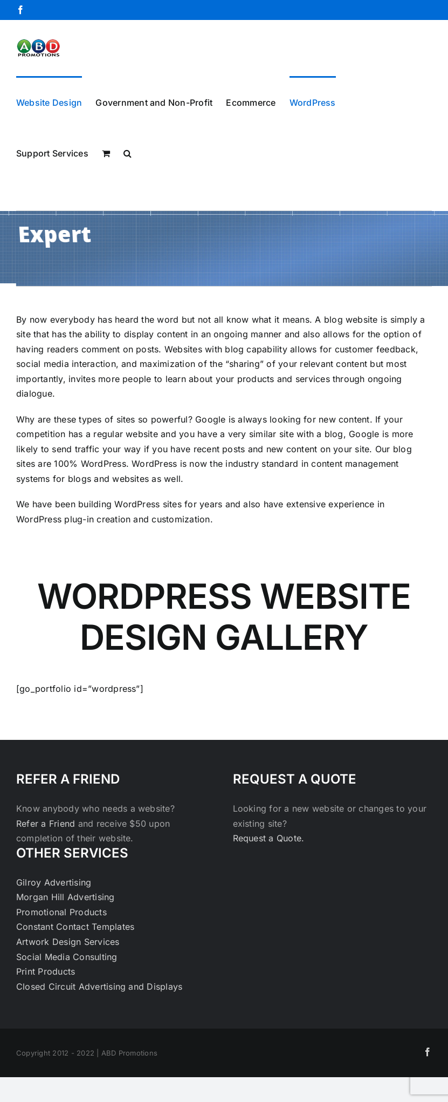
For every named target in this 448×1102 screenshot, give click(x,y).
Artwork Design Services (68, 941)
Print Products (45, 971)
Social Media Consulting (67, 956)
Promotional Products (61, 912)
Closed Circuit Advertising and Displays (99, 986)
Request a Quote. (269, 838)
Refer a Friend (47, 823)
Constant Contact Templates (75, 926)
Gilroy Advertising (53, 882)
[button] (127, 152)
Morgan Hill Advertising (65, 897)
